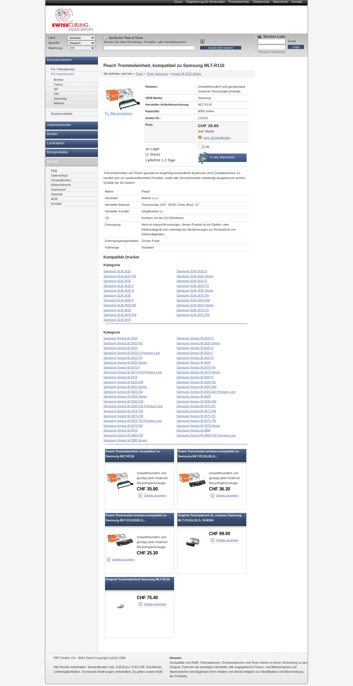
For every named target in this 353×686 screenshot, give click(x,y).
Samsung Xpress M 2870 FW (123, 411)
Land (51, 37)
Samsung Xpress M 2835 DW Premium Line (133, 406)
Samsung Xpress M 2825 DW (196, 386)
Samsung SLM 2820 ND (119, 305)
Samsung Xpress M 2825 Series (125, 396)
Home (178, 1)
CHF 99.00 (219, 533)
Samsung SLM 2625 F (118, 285)
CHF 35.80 (147, 489)
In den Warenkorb (222, 157)
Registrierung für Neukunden (205, 1)
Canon (58, 84)
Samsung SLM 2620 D (191, 271)
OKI (56, 93)
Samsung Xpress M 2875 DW (123, 416)
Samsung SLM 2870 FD (192, 310)
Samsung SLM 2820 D (118, 300)
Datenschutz (59, 175)
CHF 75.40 (147, 597)
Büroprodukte (57, 152)
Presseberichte (239, 1)
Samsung (60, 98)
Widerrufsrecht (61, 184)
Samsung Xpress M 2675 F (121, 367)
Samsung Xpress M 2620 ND (123, 343)
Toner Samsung (157, 73)
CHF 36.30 (219, 489)
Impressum (58, 189)
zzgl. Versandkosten (217, 137)
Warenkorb (280, 1)
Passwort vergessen (271, 51)
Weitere (59, 103)
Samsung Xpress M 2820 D (195, 377)
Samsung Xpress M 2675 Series (198, 372)
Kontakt (297, 1)
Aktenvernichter (59, 125)
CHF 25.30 (147, 553)
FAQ (54, 170)
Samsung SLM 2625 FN (192, 285)
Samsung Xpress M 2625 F (194, 352)
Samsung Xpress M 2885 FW (123, 435)
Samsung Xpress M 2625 (120, 347)
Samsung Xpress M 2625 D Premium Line (131, 352)
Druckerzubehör (59, 60)
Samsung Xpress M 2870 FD (195, 406)
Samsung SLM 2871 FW (193, 314)
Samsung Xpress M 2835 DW (196, 401)
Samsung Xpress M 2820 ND (196, 382)
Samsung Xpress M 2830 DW (123, 401)
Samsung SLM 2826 (117, 310)
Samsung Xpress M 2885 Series (125, 440)
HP (56, 89)
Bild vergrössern (121, 113)
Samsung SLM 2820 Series (194, 305)
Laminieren (55, 143)
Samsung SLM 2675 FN (192, 295)
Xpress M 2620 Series (186, 73)
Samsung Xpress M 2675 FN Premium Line (132, 372)
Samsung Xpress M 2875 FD (195, 416)
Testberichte (261, 1)
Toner (139, 73)
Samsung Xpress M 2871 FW (196, 411)
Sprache (54, 42)
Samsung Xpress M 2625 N (195, 357)
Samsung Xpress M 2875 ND (123, 425)
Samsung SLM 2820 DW (193, 300)
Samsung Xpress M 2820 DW (123, 382)
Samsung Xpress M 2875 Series (198, 425)
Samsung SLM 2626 (117, 295)
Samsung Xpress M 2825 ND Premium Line (205, 391)
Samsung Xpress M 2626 (193, 362)
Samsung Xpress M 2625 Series (125, 362)
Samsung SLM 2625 (117, 280)
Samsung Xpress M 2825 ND (123, 391)
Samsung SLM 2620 (117, 271)
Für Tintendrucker (63, 69)
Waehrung (55, 48)
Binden (52, 134)
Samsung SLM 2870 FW (120, 314)
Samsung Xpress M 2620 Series (198, 343)
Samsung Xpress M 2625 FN (122, 357)
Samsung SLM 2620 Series (194, 276)
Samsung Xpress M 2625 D (195, 347)
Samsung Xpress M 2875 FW (196, 420)
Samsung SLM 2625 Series (194, 290)
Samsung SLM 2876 (117, 319)
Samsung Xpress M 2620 (120, 338)
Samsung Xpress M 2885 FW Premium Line (206, 435)
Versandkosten (61, 180)
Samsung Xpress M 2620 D (195, 338)
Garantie (57, 194)
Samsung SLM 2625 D (191, 280)
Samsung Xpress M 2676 (120, 377)
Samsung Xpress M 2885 (193, 430)
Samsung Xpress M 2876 (120, 430)
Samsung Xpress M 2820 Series (125, 386)
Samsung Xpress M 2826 (193, 396)
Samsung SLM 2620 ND (119, 276)
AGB (54, 199)
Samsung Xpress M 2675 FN (195, 367)
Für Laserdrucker (62, 74)
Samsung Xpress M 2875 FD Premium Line (132, 420)
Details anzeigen (155, 495)
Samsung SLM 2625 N (118, 290)
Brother (59, 79)
